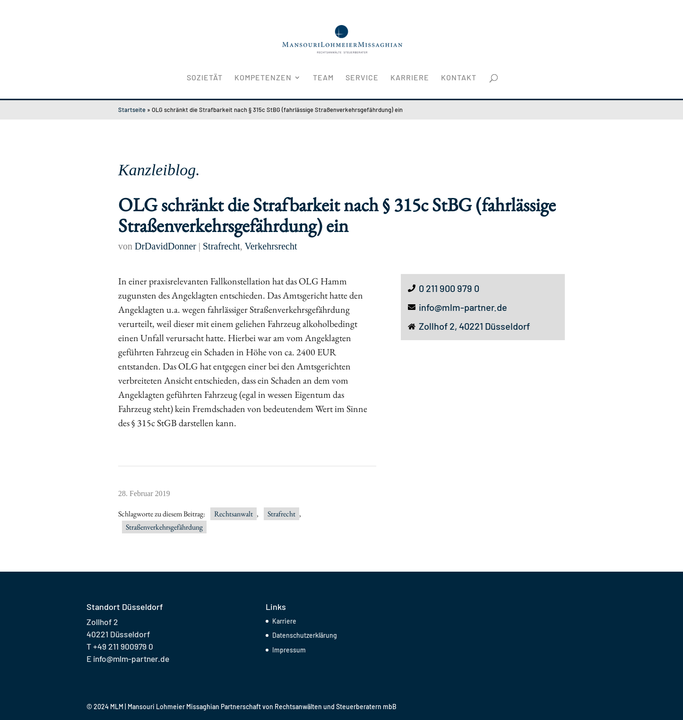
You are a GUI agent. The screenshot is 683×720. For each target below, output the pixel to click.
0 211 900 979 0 (449, 288)
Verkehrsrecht (270, 246)
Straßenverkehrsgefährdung (164, 527)
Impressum (289, 650)
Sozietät (205, 78)
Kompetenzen (263, 78)
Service (362, 78)
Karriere (409, 78)
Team (323, 78)
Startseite (132, 109)
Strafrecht (221, 246)
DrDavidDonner (165, 246)
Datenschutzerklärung (304, 635)
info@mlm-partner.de (463, 307)
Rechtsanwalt (233, 514)
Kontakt (458, 78)
